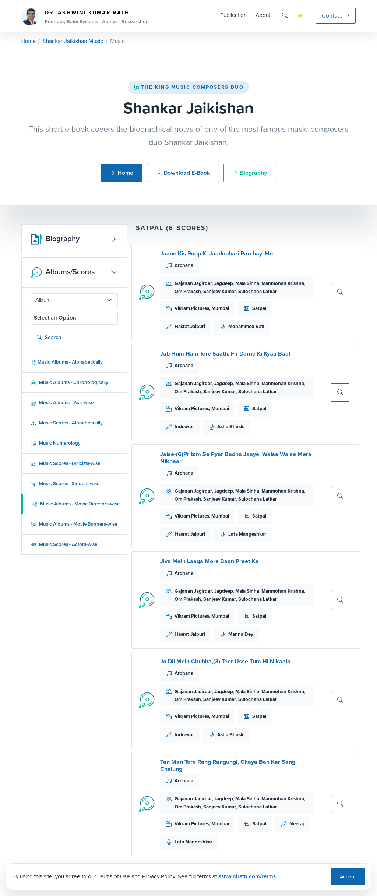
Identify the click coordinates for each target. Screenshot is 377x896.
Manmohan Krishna (282, 283)
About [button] (263, 15)
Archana (184, 265)
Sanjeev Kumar (219, 291)
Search (49, 337)
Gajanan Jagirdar (193, 283)
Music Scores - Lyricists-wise (65, 463)
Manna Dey (240, 634)
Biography (250, 173)
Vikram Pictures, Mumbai (202, 308)
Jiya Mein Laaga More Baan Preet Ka (209, 561)
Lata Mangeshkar (247, 533)
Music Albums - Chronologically (69, 382)
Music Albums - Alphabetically (67, 362)
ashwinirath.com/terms (247, 876)
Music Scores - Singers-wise (65, 483)
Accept (348, 877)
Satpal (259, 308)
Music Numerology (56, 443)
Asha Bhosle (230, 426)
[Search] (285, 15)
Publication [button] (233, 15)
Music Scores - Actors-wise (64, 544)
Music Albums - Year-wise (62, 402)
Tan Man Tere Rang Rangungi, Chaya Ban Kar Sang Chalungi (227, 765)
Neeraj (296, 823)
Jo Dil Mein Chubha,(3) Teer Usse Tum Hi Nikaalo (225, 661)
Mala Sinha (247, 283)
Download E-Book (183, 173)
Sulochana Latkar (257, 291)
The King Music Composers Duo (188, 87)
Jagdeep (223, 283)
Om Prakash (188, 291)
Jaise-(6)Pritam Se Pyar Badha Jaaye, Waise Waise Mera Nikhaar (235, 457)
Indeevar (184, 426)
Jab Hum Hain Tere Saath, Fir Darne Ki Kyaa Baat (225, 353)
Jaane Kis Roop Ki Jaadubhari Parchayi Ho (216, 253)
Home (28, 41)
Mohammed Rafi (246, 326)
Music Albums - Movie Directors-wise (76, 503)
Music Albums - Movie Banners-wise (74, 524)
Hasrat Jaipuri (190, 326)
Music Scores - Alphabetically (67, 422)
